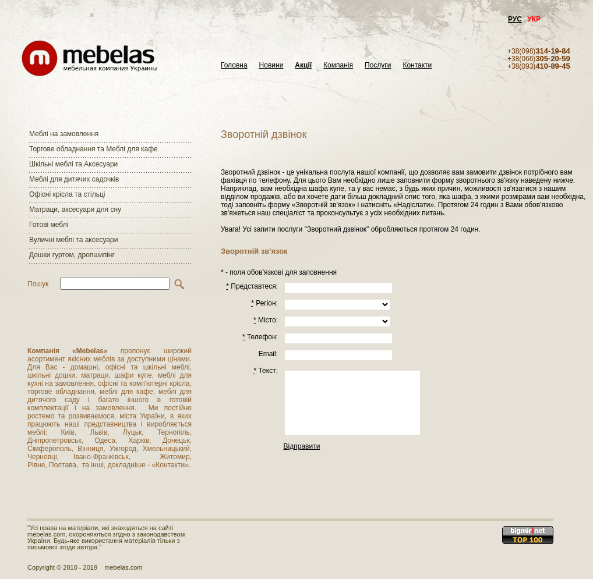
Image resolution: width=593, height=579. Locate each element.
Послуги (378, 65)
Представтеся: (252, 286)
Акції (303, 65)
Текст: (265, 370)
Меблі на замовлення (63, 134)
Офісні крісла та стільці (67, 194)
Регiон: (264, 303)
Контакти (417, 65)
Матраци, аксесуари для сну (75, 209)
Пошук (37, 284)
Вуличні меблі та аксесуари (73, 240)
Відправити (302, 446)
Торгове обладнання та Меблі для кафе (93, 149)
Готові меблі (48, 225)
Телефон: (260, 336)
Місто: (265, 320)
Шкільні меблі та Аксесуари (73, 164)
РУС (515, 19)
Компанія (338, 65)
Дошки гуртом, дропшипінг (72, 255)
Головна (234, 65)
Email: (268, 353)
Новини (271, 65)
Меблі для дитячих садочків (74, 179)
